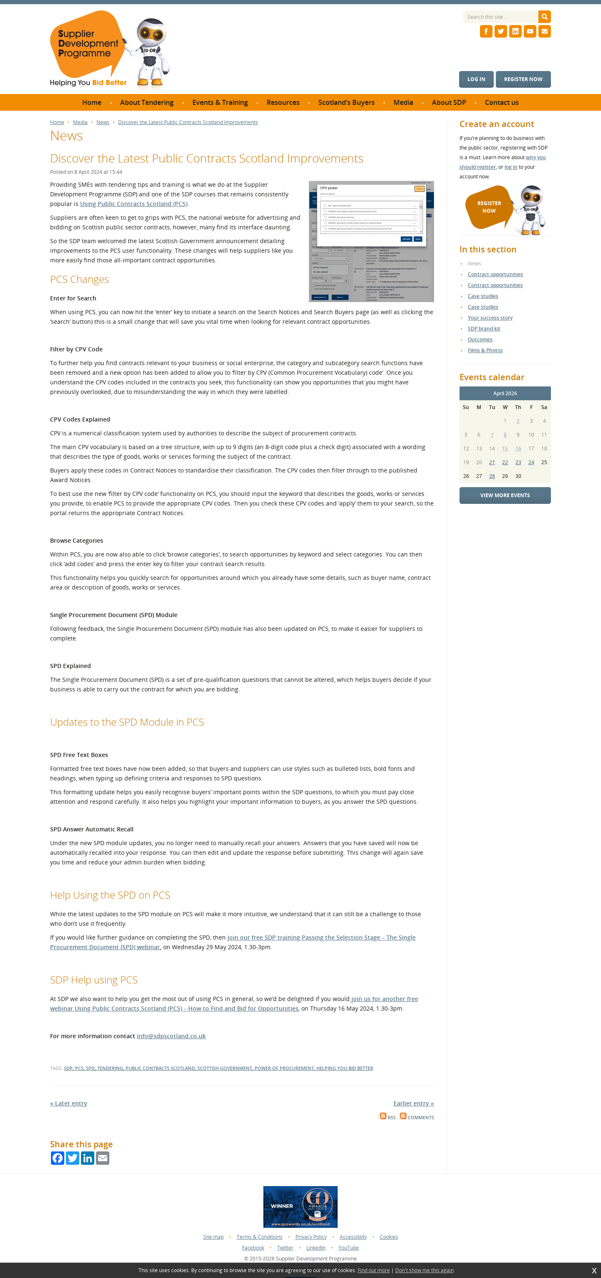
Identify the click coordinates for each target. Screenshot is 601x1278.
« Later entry (68, 1103)
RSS (388, 1117)
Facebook (253, 1247)
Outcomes (480, 339)
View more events (505, 495)
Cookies (389, 1236)
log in (511, 166)
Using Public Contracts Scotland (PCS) (133, 204)
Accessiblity (353, 1236)
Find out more (374, 1270)
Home (57, 122)
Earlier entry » (414, 1103)
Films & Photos (485, 350)
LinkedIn (316, 1247)
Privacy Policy (311, 1236)
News (102, 122)
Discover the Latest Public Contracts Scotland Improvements (188, 122)
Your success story (490, 317)
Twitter (285, 1247)
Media (80, 122)
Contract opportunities (495, 274)
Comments (417, 1117)
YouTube (348, 1247)
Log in (476, 79)
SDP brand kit (484, 328)
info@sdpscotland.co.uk (171, 1036)
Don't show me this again (424, 1270)
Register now (523, 79)
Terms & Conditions (260, 1236)
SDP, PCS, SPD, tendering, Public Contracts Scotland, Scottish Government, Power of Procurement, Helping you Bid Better (218, 1068)
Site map (213, 1236)
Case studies (483, 296)
